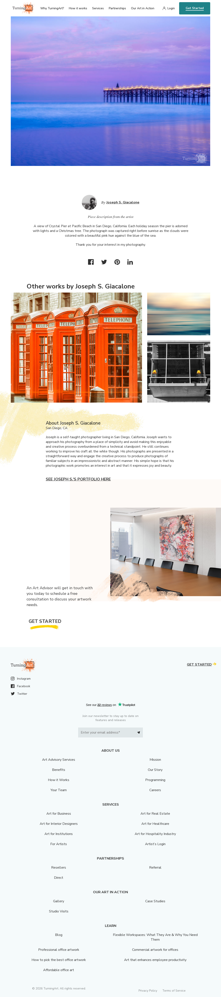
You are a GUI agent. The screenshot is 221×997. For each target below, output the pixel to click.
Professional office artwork (58, 949)
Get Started (195, 8)
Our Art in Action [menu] (142, 8)
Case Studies (155, 901)
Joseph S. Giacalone (122, 202)
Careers (155, 790)
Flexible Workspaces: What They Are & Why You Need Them (155, 937)
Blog (58, 934)
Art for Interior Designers (59, 823)
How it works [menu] (78, 8)
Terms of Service (174, 991)
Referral (155, 867)
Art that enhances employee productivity (155, 960)
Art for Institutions (58, 834)
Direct (58, 877)
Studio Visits (58, 911)
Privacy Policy (148, 991)
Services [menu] (98, 8)
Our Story (155, 769)
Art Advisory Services (58, 759)
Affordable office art (58, 970)
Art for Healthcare (155, 823)
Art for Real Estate (155, 813)
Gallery (58, 901)
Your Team (59, 790)
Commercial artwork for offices (155, 949)
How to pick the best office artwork (59, 960)
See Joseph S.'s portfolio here (78, 479)
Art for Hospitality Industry (155, 834)
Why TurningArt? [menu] (52, 8)
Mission (155, 759)
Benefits (58, 769)
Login (171, 8)
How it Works (58, 780)
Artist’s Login (155, 844)
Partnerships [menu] (117, 8)
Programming (155, 780)
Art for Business (58, 813)
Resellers (58, 867)
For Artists (58, 844)
